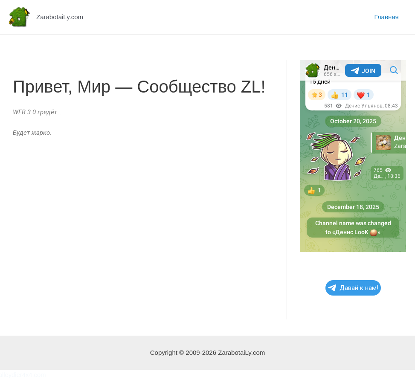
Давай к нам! (353, 288)
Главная (388, 16)
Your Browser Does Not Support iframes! (353, 156)
